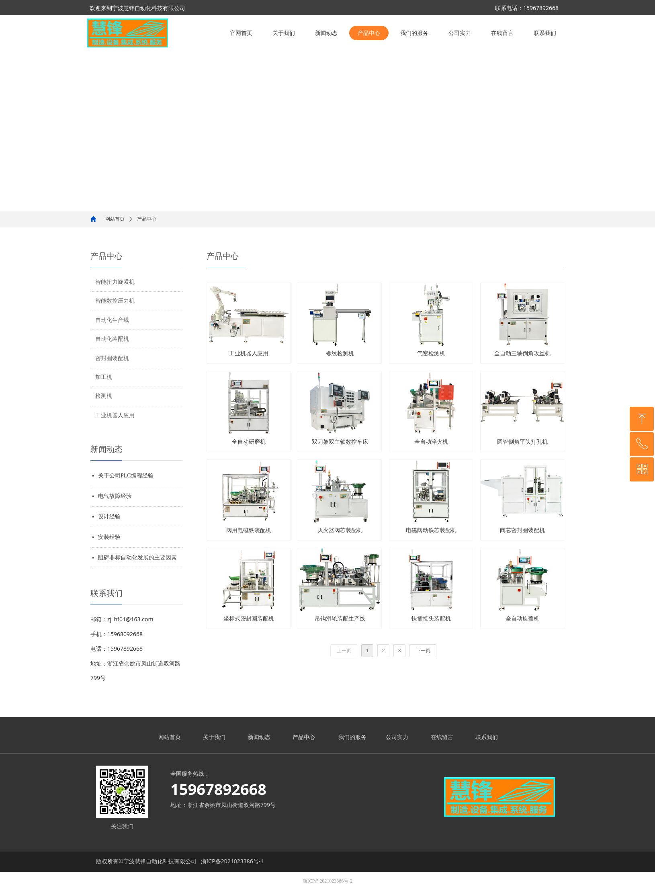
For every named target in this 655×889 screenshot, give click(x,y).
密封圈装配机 (112, 358)
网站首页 (115, 219)
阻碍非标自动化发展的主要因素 (137, 558)
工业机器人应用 (115, 415)
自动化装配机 (112, 339)
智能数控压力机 (115, 301)
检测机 (103, 396)
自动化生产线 (112, 320)
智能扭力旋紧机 (115, 282)
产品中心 (146, 219)
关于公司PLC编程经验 (126, 476)
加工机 (103, 377)
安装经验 (109, 537)
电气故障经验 (115, 496)
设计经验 (109, 517)
